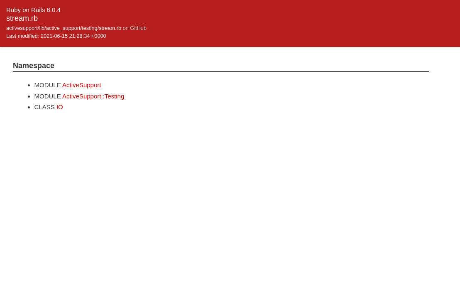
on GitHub (135, 28)
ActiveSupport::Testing (93, 96)
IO (59, 106)
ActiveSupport (81, 84)
